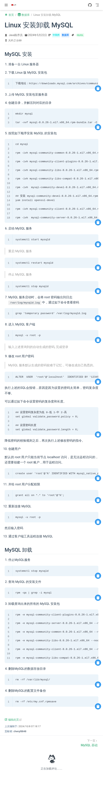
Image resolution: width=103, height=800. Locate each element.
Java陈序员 (16, 35)
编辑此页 (13, 719)
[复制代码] (98, 88)
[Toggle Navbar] (97, 5)
